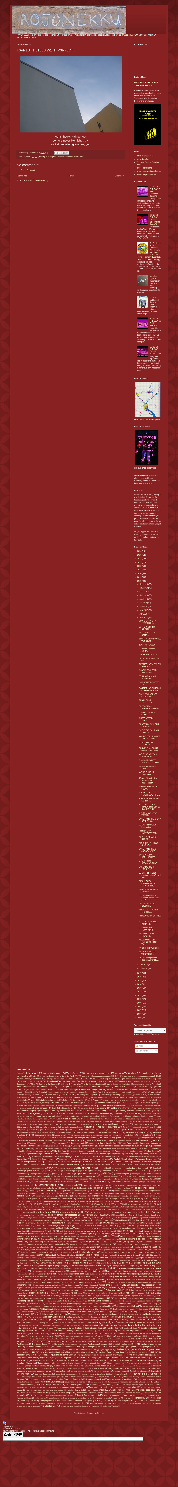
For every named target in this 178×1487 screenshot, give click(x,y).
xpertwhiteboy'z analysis (134, 1400)
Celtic (66, 1116)
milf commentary (56, 1234)
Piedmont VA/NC (42, 1263)
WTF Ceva (117, 1401)
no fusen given (78, 1249)
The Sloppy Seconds (40, 1360)
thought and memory (143, 1366)
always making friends (141, 1084)
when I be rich (115, 1390)
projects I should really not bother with (86, 1271)
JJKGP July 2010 (154, 1201)
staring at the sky (103, 1322)
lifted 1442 (82, 1218)
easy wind (145, 1143)
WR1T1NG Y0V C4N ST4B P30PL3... (148, 755)
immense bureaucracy (83, 1193)
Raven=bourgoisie (24, 1279)
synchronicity (33, 1336)
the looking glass (103, 1355)
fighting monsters (72, 1156)
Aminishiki (61, 1087)
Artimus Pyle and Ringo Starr (90, 1092)
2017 (139, 973)
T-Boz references (46, 1336)
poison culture (102, 1265)
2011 (139, 995)
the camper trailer (79, 1341)
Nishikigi (52, 1249)
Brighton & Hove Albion (68, 1108)
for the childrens (68, 1162)
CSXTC (70, 1130)
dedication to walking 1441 (110, 1132)
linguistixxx (20, 1220)
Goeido (138, 1171)
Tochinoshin (142, 1368)
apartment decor (122, 1089)
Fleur (157, 1156)
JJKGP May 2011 (23, 1207)
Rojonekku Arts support (75, 1290)
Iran (145, 1196)
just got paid (35, 1209)
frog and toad (90, 1164)
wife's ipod (147, 1393)
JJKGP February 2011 (73, 1201)
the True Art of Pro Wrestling (121, 1360)
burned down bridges (26, 1111)
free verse (59, 1164)
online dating (110, 1255)
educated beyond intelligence (33, 1146)
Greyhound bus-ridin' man (49, 1176)
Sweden (121, 1333)
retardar (48, 1287)
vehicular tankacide (110, 1382)
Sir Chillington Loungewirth (62, 1312)
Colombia (74, 1124)
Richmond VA (91, 1287)
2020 (139, 573)
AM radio (155, 1084)
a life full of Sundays (47, 1081)
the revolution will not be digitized (140, 1358)
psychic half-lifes (131, 1271)
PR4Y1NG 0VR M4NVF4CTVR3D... (148, 832)
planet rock (91, 1263)
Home (71, 176)
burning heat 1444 (108, 1111)
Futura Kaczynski (38, 1168)
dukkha (91, 1143)
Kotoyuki (156, 1209)
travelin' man (79, 157)
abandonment (108, 1081)
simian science (155, 1309)
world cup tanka (28, 1400)
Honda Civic (87, 1185)
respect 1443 (136, 1285)
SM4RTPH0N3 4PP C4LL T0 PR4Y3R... (150, 640)
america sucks (47, 1087)
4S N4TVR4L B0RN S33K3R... (147, 838)
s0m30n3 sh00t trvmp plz (94, 1293)
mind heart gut (86, 1234)
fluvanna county (48, 1159)
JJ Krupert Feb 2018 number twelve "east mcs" (149, 897)
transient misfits (88, 1374)
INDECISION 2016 (150, 1193)
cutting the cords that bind (111, 1130)
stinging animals (25, 1325)
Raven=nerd (67, 1279)
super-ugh (122, 1331)
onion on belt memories (89, 1255)
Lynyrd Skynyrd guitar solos (147, 1223)
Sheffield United (147, 1306)
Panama (71, 1258)
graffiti (104, 1173)
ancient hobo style (146, 1087)
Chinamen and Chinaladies (124, 1119)
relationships (22, 1285)
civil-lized (82, 1121)
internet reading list (81, 1196)
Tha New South (137, 1339)
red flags (111, 1282)
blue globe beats (143, 1103)
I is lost (59, 1191)
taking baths (121, 1336)
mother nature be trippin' (131, 1236)
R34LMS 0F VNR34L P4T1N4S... (148, 923)
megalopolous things (37, 1231)
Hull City (35, 1188)
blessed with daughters (126, 1103)
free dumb (46, 1164)
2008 (139, 1006)
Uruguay (117, 1379)
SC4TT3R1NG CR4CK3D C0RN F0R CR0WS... (150, 689)
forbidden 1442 (86, 1162)
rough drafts (21, 1293)
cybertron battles (132, 1129)
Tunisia (65, 1377)
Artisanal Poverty (112, 1092)
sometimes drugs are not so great (38, 1319)
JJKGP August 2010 (134, 1199)
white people (66, 1393)
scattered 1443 (121, 1298)
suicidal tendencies (149, 1328)
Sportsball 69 (59, 1322)
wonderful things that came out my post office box (89, 1398)
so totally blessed (79, 1317)
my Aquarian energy (109, 1239)
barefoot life (105, 1095)
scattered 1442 (103, 1298)
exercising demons (78, 1151)
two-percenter (103, 1377)
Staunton (121, 1322)
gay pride (104, 1168)
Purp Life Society (37, 1274)
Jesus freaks (81, 1199)
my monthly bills (79, 1241)
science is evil (37, 1301)
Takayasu (99, 1336)
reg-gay (156, 1282)
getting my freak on (34, 1171)
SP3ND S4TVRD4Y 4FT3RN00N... (147, 622)
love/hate (107, 1223)
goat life (93, 1171)
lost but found (57, 1223)
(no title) (153, 276)
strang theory (76, 1325)
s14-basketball (124, 1293)
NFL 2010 (20, 1249)
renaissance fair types (53, 1285)
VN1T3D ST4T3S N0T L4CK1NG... (148, 911)
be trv (32, 1097)
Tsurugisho (56, 1377)
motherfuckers (152, 1236)
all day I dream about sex (93, 1084)
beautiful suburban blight (128, 1097)
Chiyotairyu (32, 1121)
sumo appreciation (25, 1331)
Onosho (121, 1255)
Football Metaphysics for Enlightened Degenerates (135, 1159)
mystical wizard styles (44, 1244)
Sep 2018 (144, 595)
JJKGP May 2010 (151, 1204)
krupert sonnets (23, 1212)
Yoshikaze (110, 1403)
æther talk (150, 1081)
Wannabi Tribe (22, 1387)
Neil (28, 1247)
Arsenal (42, 1092)
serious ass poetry (149, 1303)
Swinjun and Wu (151, 1333)
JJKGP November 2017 (84, 1207)
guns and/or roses (108, 1176)
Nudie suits (25, 1252)
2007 (139, 1010)
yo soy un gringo (96, 1403)
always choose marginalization (118, 1084)
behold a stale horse (50, 1100)
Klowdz (126, 1209)
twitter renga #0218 (147, 645)
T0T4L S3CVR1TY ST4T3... (147, 634)
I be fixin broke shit (101, 1188)
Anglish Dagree (46, 1089)
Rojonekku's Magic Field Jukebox (120, 1290)
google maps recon (39, 1174)
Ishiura (152, 1196)
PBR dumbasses (118, 1258)
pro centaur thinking (39, 1271)
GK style (56, 1171)
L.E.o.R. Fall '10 (109, 1212)
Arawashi (156, 1089)
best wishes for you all (119, 1100)
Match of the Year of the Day (102, 1228)
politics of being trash (128, 1265)
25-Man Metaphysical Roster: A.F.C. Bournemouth (148, 780)
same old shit (138, 1296)
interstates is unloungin (117, 1196)
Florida (34, 1159)
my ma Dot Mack (63, 1242)
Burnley (123, 1111)
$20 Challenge (102, 1073)
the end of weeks (71, 1344)
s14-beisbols (139, 1293)
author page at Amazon (146, 174)
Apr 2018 (144, 614)
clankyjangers (95, 1121)
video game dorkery (127, 1382)
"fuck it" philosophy (26, 1073)
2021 (139, 570)
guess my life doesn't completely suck (81, 1176)
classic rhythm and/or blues (114, 1121)
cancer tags (118, 1113)
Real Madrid (142, 1279)
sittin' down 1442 (103, 1312)
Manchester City (112, 1226)
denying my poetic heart (124, 1135)
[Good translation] (8, 1434)
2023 (139, 562)
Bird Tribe (55, 1103)
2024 (139, 559)
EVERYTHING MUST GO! (38, 1151)
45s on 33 (80, 1078)
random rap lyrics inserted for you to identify (90, 1277)
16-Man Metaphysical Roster (49, 1076)
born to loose (121, 1105)
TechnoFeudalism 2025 (55, 1339)
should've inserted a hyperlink (124, 1309)
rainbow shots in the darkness (35, 1277)
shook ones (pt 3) (86, 1309)
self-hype (36, 1303)
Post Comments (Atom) (38, 180)
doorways (59, 1140)
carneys (155, 1113)
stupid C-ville (28, 1328)
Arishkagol (31, 1092)
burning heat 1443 (87, 1111)
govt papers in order (87, 1174)
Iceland (41, 1193)
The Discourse (22, 1344)
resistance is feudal (72, 1285)
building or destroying (47, 157)
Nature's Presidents (143, 1244)
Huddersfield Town (23, 1188)
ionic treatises (135, 1196)
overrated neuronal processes (53, 1258)
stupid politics (112, 1328)
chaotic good (148, 1116)
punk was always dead (150, 1271)
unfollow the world (147, 1377)
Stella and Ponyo (154, 1322)
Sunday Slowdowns (75, 1331)
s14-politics (77, 1296)
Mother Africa (110, 1236)
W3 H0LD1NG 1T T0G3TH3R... (146, 773)
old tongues (29, 1255)
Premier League (126, 1268)
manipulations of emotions (45, 1228)
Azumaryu (28, 1095)
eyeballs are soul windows (99, 1151)
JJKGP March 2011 (116, 1204)
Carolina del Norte (23, 1116)
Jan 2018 (144, 968)
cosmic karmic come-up (48, 1127)
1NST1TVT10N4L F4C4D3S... (146, 935)
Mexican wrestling (150, 1231)
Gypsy (121, 1176)
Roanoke (25, 1290)
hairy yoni (132, 1176)
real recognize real (25, 1282)
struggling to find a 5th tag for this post (141, 1325)
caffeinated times (75, 1113)
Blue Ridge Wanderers (31, 1105)
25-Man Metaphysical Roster (29, 1079)
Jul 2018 (143, 603)
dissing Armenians (131, 1138)
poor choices (22, 1268)
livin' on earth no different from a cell (96, 1220)
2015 (139, 980)
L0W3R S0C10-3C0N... (149, 654)
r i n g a (153, 297)
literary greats (38, 1220)
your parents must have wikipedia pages (74, 1406)
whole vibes (96, 1393)
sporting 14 (43, 1322)
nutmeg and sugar (39, 1252)
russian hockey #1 (66, 1293)
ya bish (59, 1403)
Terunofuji (113, 1339)
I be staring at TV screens (40, 1191)
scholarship (21, 1301)
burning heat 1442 (67, 1111)
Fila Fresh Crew (89, 1156)
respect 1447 (22, 1287)
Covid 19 (126, 1127)
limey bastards (154, 1218)
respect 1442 (120, 1285)
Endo (36, 1148)
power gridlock (105, 1268)
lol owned (29, 1223)
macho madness (43, 1226)
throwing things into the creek (52, 1368)
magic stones (59, 1225)
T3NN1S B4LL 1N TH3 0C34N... (148, 787)
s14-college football (25, 1295)
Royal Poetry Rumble (37, 1293)
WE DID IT (122, 1387)
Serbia (121, 1304)
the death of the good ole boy (124, 1341)
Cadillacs (62, 1113)
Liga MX (108, 1218)
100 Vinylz (131, 1073)
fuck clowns (133, 1164)
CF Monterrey (117, 1116)
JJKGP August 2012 (153, 1199)
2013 (139, 988)
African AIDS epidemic (38, 1084)
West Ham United (77, 1390)
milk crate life (70, 1234)
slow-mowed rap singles (107, 1314)
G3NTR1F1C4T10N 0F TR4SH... (149, 814)
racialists (111, 1274)
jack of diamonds (50, 1199)
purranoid (64, 1274)
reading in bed (98, 1279)
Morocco (76, 1236)
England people (47, 1148)
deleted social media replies (80, 1135)
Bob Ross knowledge (65, 1105)
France (135, 1162)
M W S (19, 1226)
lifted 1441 (69, 1218)
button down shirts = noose (139, 1111)
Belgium (66, 1100)
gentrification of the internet (136, 1168)
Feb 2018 (144, 965)
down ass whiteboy (74, 1140)
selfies (64, 1303)
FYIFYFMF (51, 1168)
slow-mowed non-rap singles (82, 1314)
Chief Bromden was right (74, 1119)
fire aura (118, 1156)
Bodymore (78, 1105)
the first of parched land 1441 (124, 1344)
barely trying (118, 1095)
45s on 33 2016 (115, 1079)
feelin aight (130, 1154)
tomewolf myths (62, 1371)
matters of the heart (149, 1228)
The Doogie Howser (39, 1344)
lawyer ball (35, 1215)
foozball (52, 1162)
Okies (123, 1252)
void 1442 (57, 1384)
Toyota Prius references (139, 1371)
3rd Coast (68, 1079)
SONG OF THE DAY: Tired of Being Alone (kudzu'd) (155, 219)
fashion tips (64, 1154)
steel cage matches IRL (136, 1322)
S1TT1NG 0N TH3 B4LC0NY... (147, 628)
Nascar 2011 (74, 1244)
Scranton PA (80, 1301)
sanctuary (150, 1296)
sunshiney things (105, 1331)
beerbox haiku (22, 1100)
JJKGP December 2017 (52, 1201)
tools (89, 1371)
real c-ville (113, 1279)
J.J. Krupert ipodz (28, 1198)
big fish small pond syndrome (36, 1103)
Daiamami (150, 1130)
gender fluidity (116, 1168)
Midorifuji (45, 1234)
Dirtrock (106, 1138)
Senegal (75, 1304)
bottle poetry (27, 1108)
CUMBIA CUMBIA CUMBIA (87, 1130)
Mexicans (21, 1234)
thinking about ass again (125, 1366)
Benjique (105, 1100)
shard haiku (132, 1306)
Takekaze (110, 1336)
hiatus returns (116, 1182)
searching (118, 1301)
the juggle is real (108, 1350)
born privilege (108, 1105)
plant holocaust (107, 1263)
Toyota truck (156, 1371)
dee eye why (62, 1135)
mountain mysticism (25, 1239)
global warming (68, 1171)
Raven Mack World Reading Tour (145, 1277)
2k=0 (47, 1079)
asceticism (125, 1092)
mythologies (60, 1244)
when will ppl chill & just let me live (34, 1393)
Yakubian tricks (79, 1403)
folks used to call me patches (70, 1159)
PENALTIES (131, 1258)
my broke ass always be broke (132, 1239)
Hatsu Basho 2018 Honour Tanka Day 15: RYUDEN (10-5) (149, 807)
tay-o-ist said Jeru (27, 1339)
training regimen (72, 1374)
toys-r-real (25, 1374)
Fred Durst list (22, 1164)
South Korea (122, 1320)
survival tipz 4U (38, 1333)
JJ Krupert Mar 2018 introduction (147, 826)
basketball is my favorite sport (146, 1095)
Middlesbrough (34, 1234)
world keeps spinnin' (65, 1401)
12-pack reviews (147, 1073)
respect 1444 (151, 1285)
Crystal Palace (58, 1130)
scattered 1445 (153, 1298)
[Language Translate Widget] (150, 1030)
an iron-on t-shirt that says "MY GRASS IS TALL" (113, 1087)
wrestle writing (82, 1400)
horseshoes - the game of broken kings (110, 1185)
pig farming (57, 1263)
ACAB (128, 1081)
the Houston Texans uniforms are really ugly (82, 1350)
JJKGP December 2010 (29, 1201)
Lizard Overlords (138, 1220)
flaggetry (129, 1156)
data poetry (61, 1132)
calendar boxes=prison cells (97, 1113)
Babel (37, 1095)
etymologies (96, 1148)
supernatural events (138, 1331)
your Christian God (48, 1406)
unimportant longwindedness (41, 1379)
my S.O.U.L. (131, 1242)
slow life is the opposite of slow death (51, 1314)
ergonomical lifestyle (80, 1148)
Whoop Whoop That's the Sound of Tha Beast (122, 1393)
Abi (121, 1081)
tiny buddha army (116, 1368)
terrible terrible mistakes (99, 1339)
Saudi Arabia (44, 1298)
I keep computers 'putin (77, 1191)
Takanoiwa (79, 1336)
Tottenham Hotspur (119, 1371)
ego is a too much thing (59, 1146)
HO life (159, 1182)
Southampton (135, 1320)
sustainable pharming (76, 1333)
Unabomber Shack (130, 1377)
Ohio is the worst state (109, 1252)
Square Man (79, 1322)
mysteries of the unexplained (150, 1242)
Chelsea (43, 1119)
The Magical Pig (119, 1355)
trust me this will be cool (41, 1377)
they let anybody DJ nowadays (52, 1363)
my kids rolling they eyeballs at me (41, 1242)
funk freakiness (24, 1168)
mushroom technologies (64, 1239)
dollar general (145, 1138)
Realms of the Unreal (75, 1282)
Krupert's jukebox (42, 1212)
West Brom (45, 1390)
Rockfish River (36, 1290)
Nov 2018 (144, 588)
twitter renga (90, 1377)
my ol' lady (94, 1241)
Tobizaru (132, 1368)
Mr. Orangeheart (44, 1239)
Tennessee (84, 1339)
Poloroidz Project (150, 1265)
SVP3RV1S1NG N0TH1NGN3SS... (148, 856)
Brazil (54, 1108)
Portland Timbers (65, 1268)
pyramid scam (78, 1274)
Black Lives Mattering (72, 1103)
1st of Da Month (68, 1076)
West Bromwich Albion (59, 1390)
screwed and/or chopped (98, 1301)
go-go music (82, 1171)
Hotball (156, 1185)
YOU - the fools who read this (128, 1403)
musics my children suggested (89, 1239)
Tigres (82, 1368)
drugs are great (77, 1143)
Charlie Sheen (32, 1119)
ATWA (144, 1092)
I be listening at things (122, 1188)
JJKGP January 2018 (136, 1201)
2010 (139, 999)
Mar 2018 (144, 617)
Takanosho (89, 1336)
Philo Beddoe (125, 1260)
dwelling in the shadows (106, 1143)
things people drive (103, 1366)
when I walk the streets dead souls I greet (143, 1390)
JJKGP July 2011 (27, 1204)
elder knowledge (87, 1146)
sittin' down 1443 (121, 1312)
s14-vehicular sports (116, 1296)
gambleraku (61, 157)
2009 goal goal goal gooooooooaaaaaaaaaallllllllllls (97, 1076)
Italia (159, 1196)
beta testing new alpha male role (142, 1100)
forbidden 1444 (121, 1162)
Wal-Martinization (151, 1385)
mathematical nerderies (126, 1228)
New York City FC (107, 1247)
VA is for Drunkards (51, 1382)
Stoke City (37, 1325)
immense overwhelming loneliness (109, 1193)
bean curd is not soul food (48, 1097)
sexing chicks (107, 1306)
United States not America (69, 1379)
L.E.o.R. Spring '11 (127, 1212)
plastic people (55, 1265)
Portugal (76, 1268)
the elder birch (56, 1344)
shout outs (142, 1309)
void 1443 (70, 1384)
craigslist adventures (140, 1127)
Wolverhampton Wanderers (57, 1398)
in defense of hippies (133, 1193)
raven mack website (145, 156)
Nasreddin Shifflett (90, 1244)
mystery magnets (27, 1244)
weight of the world (32, 1390)
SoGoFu (108, 1317)
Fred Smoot (35, 1164)
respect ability (37, 1287)
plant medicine (135, 1263)
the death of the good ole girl (149, 1341)
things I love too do (134, 1363)
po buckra (89, 1266)
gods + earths (127, 1171)
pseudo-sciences (114, 1271)
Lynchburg (130, 1223)
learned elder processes (67, 1215)
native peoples (106, 1244)
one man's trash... (43, 1255)
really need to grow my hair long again (48, 1282)
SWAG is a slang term (94, 1333)
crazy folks (154, 1127)
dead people (89, 1132)
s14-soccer (102, 1296)
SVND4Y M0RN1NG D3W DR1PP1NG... (150, 820)
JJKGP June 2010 (61, 1204)
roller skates (143, 1290)
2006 (139, 1014)
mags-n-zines (75, 1225)
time (89, 1368)
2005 (139, 1018)
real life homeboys (127, 1279)
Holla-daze (34, 1185)
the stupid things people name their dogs (67, 1360)
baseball (128, 1095)
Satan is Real (30, 1298)
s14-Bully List (152, 1293)
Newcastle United (139, 1247)
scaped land (57, 1298)
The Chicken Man (99, 1341)
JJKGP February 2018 (94, 1201)
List (28, 1220)
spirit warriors (29, 1322)
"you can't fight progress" (53, 1073)
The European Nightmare (97, 1344)
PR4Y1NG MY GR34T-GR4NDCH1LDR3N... (149, 749)
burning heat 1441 (47, 1111)
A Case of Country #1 (28, 1081)
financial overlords (104, 1156)
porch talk (34, 1268)
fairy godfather (21, 1154)
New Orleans (78, 1247)
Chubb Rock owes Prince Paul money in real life (56, 1121)
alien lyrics (77, 1084)
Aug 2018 (144, 599)
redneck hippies (144, 1282)
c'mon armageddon (32, 1113)
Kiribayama (87, 1209)
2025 (139, 555)
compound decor (99, 1124)
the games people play (137, 1347)
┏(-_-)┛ (89, 1073)
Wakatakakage (137, 1385)
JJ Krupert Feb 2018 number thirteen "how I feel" (150, 875)
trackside (59, 1374)
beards (67, 1097)
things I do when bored (115, 1363)
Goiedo (146, 1171)
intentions (52, 1196)
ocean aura (67, 1252)
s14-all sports (110, 1293)
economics (156, 1143)
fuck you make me (147, 1164)
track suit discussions (43, 1374)
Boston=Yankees (136, 1105)
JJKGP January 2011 (115, 1201)
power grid (87, 1268)
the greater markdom (54, 1350)
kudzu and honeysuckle (72, 1212)
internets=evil (97, 1196)
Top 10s (96, 1371)
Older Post (119, 176)
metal (119, 1231)
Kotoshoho (146, 1209)
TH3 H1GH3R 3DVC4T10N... (146, 701)
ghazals (48, 1171)
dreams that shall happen (41, 1143)
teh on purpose (71, 1339)
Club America (31, 1124)
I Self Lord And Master (99, 1191)
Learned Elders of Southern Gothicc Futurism (131, 1215)
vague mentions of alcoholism (75, 1382)
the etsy (82, 1344)
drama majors (125, 1140)
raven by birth (121, 1277)
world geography (46, 1401)
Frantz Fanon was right (150, 1162)
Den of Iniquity (98, 1135)
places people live (74, 1263)
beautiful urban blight (149, 1097)
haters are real (82, 1179)
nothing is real (155, 1249)
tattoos (158, 1336)
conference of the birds (142, 1124)
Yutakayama (106, 1406)
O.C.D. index (54, 1252)
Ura (109, 1379)
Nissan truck (62, 1249)
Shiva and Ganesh (59, 1309)
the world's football (145, 1360)
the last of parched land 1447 (141, 1352)
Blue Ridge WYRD (48, 1105)
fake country (34, 1154)
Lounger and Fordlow (91, 1223)
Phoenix (147, 1260)
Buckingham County (97, 1108)
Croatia (46, 1130)
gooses (54, 1174)
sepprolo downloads (106, 1304)
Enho (59, 1148)
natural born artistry (124, 1244)
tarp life (150, 1336)
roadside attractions (153, 1287)
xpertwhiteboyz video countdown (41, 1403)
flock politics (22, 1159)
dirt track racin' (57, 1138)
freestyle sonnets (73, 1164)
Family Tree (49, 1154)
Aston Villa (135, 1092)
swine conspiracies (135, 1333)
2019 (139, 577)
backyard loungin (87, 1095)
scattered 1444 (137, 1298)
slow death (25, 1314)
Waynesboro (81, 1387)
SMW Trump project (34, 1317)
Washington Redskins (38, 1387)
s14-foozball (42, 1296)
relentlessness (37, 1285)
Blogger (100, 1413)
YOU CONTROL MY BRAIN (28, 1406)
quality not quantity (97, 1274)
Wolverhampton (40, 1398)
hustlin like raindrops (68, 1188)
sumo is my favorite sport (50, 1331)
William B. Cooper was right (87, 1395)
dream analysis (141, 1140)
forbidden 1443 (104, 1162)
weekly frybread (147, 1387)
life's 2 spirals (54, 1218)
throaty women (31, 1368)
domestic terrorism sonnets (41, 1140)
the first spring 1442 (92, 1347)
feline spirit (157, 1154)
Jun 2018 (144, 606)
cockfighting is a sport (46, 1124)
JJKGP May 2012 (41, 1207)
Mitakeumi (119, 1234)
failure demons (152, 1151)
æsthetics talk (138, 1081)
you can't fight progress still (152, 1403)
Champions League (132, 1116)
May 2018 (144, 610)
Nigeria (30, 1249)
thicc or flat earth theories (93, 1363)
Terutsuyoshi (123, 1339)
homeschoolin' (72, 1185)
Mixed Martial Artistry (135, 1234)
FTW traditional (121, 1164)
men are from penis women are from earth (96, 1231)
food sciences (103, 1159)
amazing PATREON (130, 35)
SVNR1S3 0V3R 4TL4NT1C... (146, 743)
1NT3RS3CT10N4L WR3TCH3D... (147, 953)
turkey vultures (76, 1377)
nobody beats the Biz (112, 1249)
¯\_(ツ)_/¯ (34, 157)
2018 (139, 581)
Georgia (156, 1168)
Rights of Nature (109, 1287)
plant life (120, 1263)
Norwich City (142, 1249)
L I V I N (94, 1212)
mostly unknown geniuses (92, 1236)
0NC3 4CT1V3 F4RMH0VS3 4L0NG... (150, 707)
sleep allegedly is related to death (147, 1312)
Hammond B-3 (154, 1176)
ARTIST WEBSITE (25, 38)
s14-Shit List (89, 1296)
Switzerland (21, 1336)
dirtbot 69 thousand (74, 1138)
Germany (20, 1171)
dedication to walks (43, 1135)
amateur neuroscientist (26, 1087)
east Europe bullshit (130, 1143)
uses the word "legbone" (146, 1379)
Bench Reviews (93, 1100)
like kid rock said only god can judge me (130, 1218)
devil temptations (145, 1135)
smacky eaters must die (130, 1314)
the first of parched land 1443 (37, 1347)
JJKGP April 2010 (97, 1199)
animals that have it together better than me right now (79, 1089)
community (84, 1124)
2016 (139, 977)
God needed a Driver (110, 1171)
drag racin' (111, 1140)
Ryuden (79, 1293)
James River (66, 1199)
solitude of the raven (123, 1317)
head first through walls (143, 1179)
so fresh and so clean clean (56, 1317)
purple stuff (51, 1274)
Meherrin (51, 1231)
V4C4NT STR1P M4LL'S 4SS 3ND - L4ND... (149, 737)
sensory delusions (89, 1304)
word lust (126, 1398)
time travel (99, 1368)
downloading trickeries (95, 1140)
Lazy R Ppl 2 (48, 1215)
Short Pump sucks (102, 1309)
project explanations (56, 1271)
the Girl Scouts (156, 1347)
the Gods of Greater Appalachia (31, 1350)
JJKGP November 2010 (62, 1207)
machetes (28, 1226)
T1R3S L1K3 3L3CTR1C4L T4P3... (149, 793)
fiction (60, 1156)
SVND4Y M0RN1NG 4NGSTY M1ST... (148, 850)
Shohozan (73, 1309)
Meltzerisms (72, 1231)
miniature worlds (103, 1234)
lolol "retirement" (42, 1223)
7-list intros (148, 1079)
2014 (139, 984)
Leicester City (24, 1218)
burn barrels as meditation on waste (146, 1108)
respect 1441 (104, 1285)
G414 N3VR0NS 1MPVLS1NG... (146, 929)
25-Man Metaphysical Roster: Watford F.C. (149, 959)
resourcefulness (90, 1285)
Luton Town (119, 1223)
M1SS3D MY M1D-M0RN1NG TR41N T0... (148, 942)
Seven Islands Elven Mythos (87, 1306)
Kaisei (65, 1209)
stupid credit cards (46, 1328)
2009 (139, 1003)
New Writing (91, 1247)
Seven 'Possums (68, 1306)
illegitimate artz (63, 1193)
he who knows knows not (121, 1179)
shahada (120, 1306)
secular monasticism (147, 1301)
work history (140, 1398)
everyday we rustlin (119, 1148)
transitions (101, 1374)
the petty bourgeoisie (53, 1358)
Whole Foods (82, 1393)
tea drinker (40, 1339)
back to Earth (68, 1095)
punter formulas (22, 1274)
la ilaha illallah (145, 1212)
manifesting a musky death (149, 1226)
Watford (53, 1387)
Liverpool (74, 1220)
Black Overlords (89, 1103)
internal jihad (64, 1196)
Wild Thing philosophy (38, 1395)
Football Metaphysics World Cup (30, 1162)
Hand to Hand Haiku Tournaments (30, 1179)
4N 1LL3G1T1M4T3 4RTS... (147, 767)
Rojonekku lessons (94, 1290)
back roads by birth (51, 1095)
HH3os (103, 1181)
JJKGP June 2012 (98, 1204)
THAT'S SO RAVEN (38, 1341)
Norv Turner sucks (129, 1249)
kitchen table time (112, 1209)
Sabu (128, 1296)
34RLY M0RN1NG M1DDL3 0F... (147, 868)
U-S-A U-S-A (115, 1377)
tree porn (157, 1374)
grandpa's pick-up (136, 1174)
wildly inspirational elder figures (61, 1395)
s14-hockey (55, 1296)
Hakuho (143, 1176)
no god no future (94, 1249)
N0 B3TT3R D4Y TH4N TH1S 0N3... (149, 731)
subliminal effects (130, 1328)
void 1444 (82, 1384)
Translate (152, 1034)
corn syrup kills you (27, 1127)
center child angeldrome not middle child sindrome (90, 1116)
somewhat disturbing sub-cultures (70, 1320)
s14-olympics (66, 1296)
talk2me (130, 1336)
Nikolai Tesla (41, 1249)
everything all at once (139, 1148)
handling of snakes (54, 1179)
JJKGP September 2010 (128, 1207)
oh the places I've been (86, 1252)
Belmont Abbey (78, 1100)
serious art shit (132, 1304)
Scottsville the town (64, 1301)
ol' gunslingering (134, 1252)
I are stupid (84, 1188)
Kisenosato (98, 1209)
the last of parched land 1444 (111, 1352)
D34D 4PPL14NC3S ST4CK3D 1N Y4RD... (149, 761)
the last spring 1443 (43, 1355)
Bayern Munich (22, 1097)
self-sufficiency (51, 1304)
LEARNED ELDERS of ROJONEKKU (96, 1215)
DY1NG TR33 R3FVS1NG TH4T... (148, 862)
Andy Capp (34, 1089)
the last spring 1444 (64, 1355)
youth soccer (95, 1406)
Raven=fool (38, 1279)
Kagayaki (56, 1209)
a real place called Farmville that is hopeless (79, 1081)
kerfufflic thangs (75, 1209)
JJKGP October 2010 (106, 1207)
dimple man (45, 1138)
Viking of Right (144, 1382)
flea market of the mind (145, 1156)
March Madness (65, 1228)
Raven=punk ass (82, 1279)
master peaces (82, 1228)
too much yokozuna (77, 1371)
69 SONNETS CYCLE (133, 1079)
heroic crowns (82, 1181)
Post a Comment (28, 170)
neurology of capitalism (41, 1247)
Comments (142, 1051)
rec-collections (94, 1282)
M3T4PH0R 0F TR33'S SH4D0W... (149, 844)
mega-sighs (21, 1231)
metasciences (132, 1231)
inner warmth (41, 1196)
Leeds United (156, 1215)
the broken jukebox (59, 1341)
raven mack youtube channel (149, 171)
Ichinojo (50, 1193)
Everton (106, 1148)
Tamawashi (140, 1336)
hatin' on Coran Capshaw (100, 1179)
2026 (139, 551)
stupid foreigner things (65, 1328)
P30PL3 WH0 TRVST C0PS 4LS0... (148, 695)
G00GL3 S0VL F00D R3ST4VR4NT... (148, 671)
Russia (53, 1293)
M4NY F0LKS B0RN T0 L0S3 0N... (149, 890)
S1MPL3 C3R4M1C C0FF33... (147, 713)
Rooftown (155, 1290)
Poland (114, 1266)
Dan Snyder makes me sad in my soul (41, 1132)
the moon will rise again (140, 1355)
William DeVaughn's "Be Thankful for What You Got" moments (127, 1395)
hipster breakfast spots (134, 1182)
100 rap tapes (117, 1073)
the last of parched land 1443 (81, 1352)
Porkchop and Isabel (48, 1268)
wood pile (116, 1398)
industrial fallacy (23, 1196)
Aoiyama (110, 1089)
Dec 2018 (144, 584)
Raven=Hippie (53, 1279)
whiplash (55, 1393)
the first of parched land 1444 (67, 1347)
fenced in (23, 1156)
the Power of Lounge (86, 1357)
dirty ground (116, 1138)
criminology (35, 1130)
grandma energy (120, 1174)
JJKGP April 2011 (115, 1199)
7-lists (158, 1079)
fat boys (76, 1154)
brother (83, 1108)
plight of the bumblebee (74, 1266)
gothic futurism (67, 1174)
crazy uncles (21, 1130)
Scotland (51, 1301)
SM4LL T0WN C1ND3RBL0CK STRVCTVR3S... (147, 883)
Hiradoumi (150, 1182)
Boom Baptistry (91, 1105)
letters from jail (38, 1218)
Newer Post (22, 176)
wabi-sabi (95, 1385)
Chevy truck (55, 1119)
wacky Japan (107, 1385)
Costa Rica (65, 1127)
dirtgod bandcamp (144, 168)
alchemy (64, 1084)
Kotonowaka (135, 1209)
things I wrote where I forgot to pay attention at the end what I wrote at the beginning (58, 1366)
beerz (33, 1100)
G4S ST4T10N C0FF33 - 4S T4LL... (149, 683)
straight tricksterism (61, 1325)
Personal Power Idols (102, 1260)
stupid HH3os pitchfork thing (89, 1328)
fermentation (50, 1156)
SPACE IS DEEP (150, 1319)
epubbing (67, 1148)
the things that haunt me (96, 1360)
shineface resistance (40, 1309)
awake (19, 1095)
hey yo (95, 1182)
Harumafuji (69, 1179)
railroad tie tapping (151, 1273)
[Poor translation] (18, 1434)
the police (67, 1358)
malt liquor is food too (95, 1226)
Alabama (53, 1084)
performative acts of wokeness (79, 1260)
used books (129, 1379)
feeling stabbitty (143, 1154)
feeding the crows (116, 1154)
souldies (111, 1320)
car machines (131, 1113)
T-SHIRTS (58, 1336)
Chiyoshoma (21, 1121)
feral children (36, 1156)
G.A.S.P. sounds (65, 1168)
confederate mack (121, 1124)
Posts (139, 1046)
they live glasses (74, 1363)
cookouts (157, 1124)
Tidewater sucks (71, 1368)
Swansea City (111, 1333)
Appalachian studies (141, 1089)
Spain (19, 1322)
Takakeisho (69, 1336)
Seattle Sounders (130, 1301)
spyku (69, 1322)
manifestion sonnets (24, 1228)
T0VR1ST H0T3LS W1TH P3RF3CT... (150, 665)
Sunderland (90, 1331)
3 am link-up (57, 1079)
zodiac (115, 1406)
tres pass (25, 1377)
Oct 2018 (144, 592)
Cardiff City (145, 1113)
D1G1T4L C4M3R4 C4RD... (147, 649)
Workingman (156, 1398)
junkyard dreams (148, 1207)
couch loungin (77, 1127)
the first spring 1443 (114, 1347)
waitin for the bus (122, 1385)
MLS (150, 1234)
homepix (69, 157)
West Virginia (91, 1390)
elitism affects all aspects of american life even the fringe (123, 1146)
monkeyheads (49, 1236)
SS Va (88, 1322)
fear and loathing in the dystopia (94, 1154)
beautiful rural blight (107, 1097)
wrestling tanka (101, 1400)
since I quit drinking (28, 1312)
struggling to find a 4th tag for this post (100, 1325)
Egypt (75, 1146)
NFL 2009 (153, 1247)
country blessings (93, 1127)
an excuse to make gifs (77, 1087)
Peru (116, 1260)
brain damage (41, 1108)
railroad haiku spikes (129, 1274)
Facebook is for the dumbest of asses (129, 1151)
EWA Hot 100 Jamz (58, 1151)
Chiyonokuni (154, 1119)
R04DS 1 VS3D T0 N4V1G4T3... (147, 905)
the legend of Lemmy (86, 1355)
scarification (71, 1298)
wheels (102, 1390)
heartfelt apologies (67, 1182)
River (138, 1287)
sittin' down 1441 (84, 1312)
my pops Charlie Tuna (113, 1241)
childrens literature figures (100, 1119)
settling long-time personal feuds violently (43, 1306)
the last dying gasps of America (132, 1349)
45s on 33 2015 (98, 1079)
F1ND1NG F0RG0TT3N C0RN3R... (149, 800)
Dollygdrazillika (22, 1140)
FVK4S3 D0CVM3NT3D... (150, 948)
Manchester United (129, 1226)
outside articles (32, 1258)
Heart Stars (53, 1182)
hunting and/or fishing (49, 1188)
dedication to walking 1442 (137, 1132)
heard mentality (40, 1182)
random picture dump (59, 1277)
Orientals (146, 1255)
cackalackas (50, 1113)
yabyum (67, 1403)
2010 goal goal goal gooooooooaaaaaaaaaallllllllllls (139, 1076)
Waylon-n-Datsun (66, 1387)
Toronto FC (106, 1371)
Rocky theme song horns (54, 1290)
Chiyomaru (143, 1119)
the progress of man (112, 1358)
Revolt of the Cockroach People (67, 1287)
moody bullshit (64, 1236)
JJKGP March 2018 (134, 1204)
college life (62, 1124)
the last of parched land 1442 (52, 1352)
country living (111, 1127)
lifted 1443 (96, 1218)
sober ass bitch (95, 1317)
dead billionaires (74, 1132)
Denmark (109, 1135)
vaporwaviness (96, 1382)
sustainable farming (57, 1333)
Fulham (158, 1164)
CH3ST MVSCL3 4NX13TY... (146, 719)
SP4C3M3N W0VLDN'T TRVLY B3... (149, 725)
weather (132, 1387)
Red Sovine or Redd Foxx (126, 1282)
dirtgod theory (92, 1138)
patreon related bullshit (98, 1258)
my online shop (143, 159)
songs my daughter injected (95, 1320)
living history (121, 1220)
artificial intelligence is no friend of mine (61, 1092)
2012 (139, 992)
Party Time (81, 1258)
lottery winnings (73, 1223)
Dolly (157, 1138)
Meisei (62, 1231)
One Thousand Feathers (65, 1255)
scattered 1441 (86, 1298)
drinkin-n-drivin (60, 1143)
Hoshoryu (132, 1185)
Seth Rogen (21, 1306)
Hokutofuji (23, 1185)
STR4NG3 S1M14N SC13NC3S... (147, 677)
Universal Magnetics (94, 1379)
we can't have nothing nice (102, 1387)
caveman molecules (52, 1116)
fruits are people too (105, 1164)
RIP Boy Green (126, 1287)
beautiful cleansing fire (84, 1097)
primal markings (143, 1268)
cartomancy (36, 1116)
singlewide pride (43, 1312)
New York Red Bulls (122, 1247)
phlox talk (137, 1260)
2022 (139, 566)
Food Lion (88, 1159)
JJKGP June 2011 (79, 1204)
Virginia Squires (43, 1385)
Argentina (20, 1092)
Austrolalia (154, 1092)
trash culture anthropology (119, 1374)
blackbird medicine (106, 1103)
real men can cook (155, 1279)
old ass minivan (150, 1252)
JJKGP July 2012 (43, 1204)
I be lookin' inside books (144, 1188)
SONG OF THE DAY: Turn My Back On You (155, 350)
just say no (46, 1209)
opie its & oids (132, 1255)
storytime (47, 1325)
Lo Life (152, 1220)
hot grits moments (144, 1185)
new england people (62, 1247)
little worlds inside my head (56, 1220)
